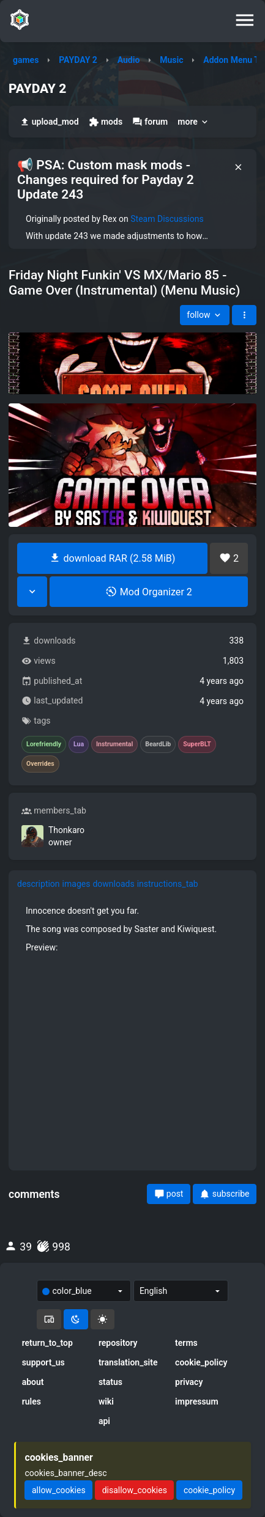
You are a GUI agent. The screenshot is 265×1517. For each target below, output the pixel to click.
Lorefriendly (43, 744)
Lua (78, 744)
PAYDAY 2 (78, 60)
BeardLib (158, 744)
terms (186, 1343)
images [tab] (76, 884)
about (33, 1382)
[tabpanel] (132, 1029)
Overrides (40, 764)
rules (31, 1401)
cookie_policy (201, 1362)
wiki (106, 1401)
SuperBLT (197, 744)
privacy (189, 1382)
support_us (43, 1362)
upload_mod (49, 122)
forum (150, 122)
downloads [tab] (113, 884)
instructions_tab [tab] (167, 884)
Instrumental (114, 744)
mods (105, 122)
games (26, 60)
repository (118, 1343)
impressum (196, 1401)
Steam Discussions (166, 219)
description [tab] (38, 884)
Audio (129, 60)
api (104, 1421)
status (110, 1382)
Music (171, 60)
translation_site (128, 1362)
